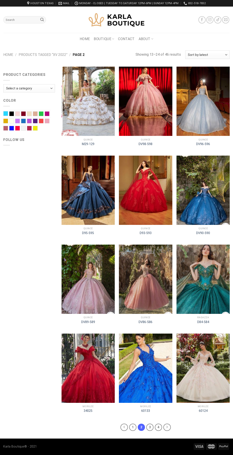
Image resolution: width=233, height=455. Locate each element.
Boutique (104, 39)
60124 (203, 411)
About (146, 39)
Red (43, 121)
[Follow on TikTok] (217, 19)
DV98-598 (145, 144)
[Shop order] (207, 54)
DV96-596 (203, 144)
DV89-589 (88, 322)
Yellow (37, 129)
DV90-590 (203, 233)
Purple (37, 121)
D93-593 (146, 233)
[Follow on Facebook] (202, 19)
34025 (88, 411)
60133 (145, 411)
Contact (126, 39)
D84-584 (203, 322)
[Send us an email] (225, 19)
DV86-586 (145, 322)
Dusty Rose (37, 114)
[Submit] (42, 20)
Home (85, 39)
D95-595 (88, 233)
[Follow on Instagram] (210, 19)
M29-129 (88, 144)
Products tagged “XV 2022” (43, 55)
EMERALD (43, 114)
